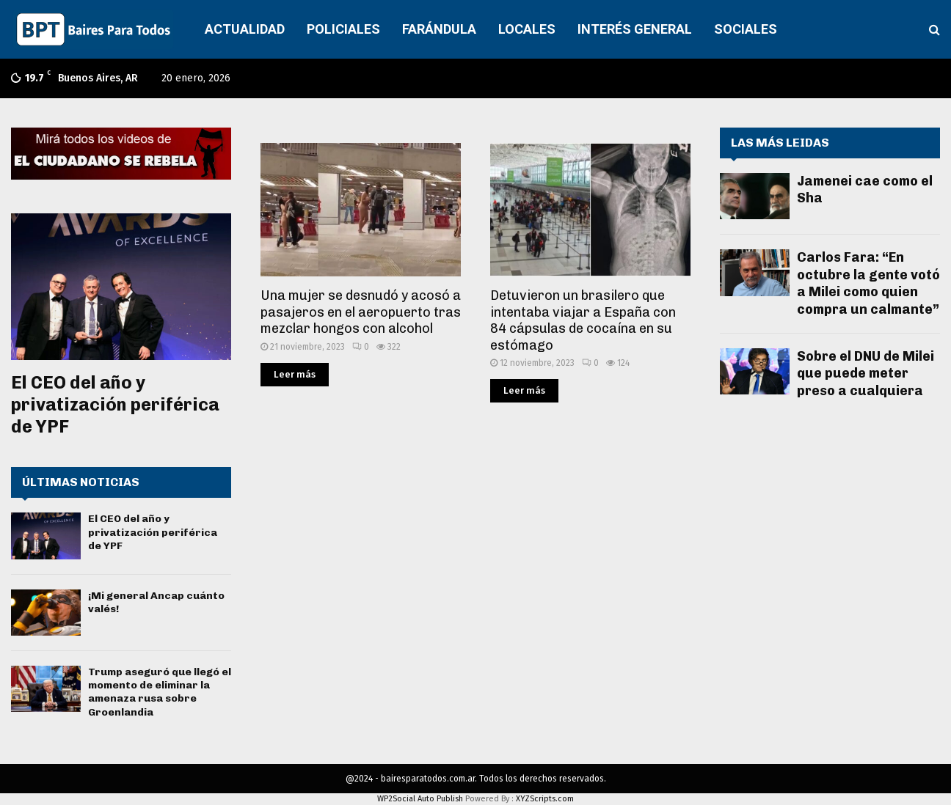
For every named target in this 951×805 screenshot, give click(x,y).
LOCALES (526, 29)
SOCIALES (745, 29)
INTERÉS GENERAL (634, 29)
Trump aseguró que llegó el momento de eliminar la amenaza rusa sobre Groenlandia (159, 692)
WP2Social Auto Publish (420, 799)
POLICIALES (343, 29)
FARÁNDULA (439, 29)
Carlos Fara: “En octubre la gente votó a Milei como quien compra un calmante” (868, 283)
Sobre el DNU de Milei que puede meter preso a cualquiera (865, 373)
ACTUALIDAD (245, 29)
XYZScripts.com (545, 799)
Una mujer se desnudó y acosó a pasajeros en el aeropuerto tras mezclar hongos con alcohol (360, 312)
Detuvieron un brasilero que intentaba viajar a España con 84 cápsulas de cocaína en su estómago (583, 320)
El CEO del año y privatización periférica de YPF (115, 404)
